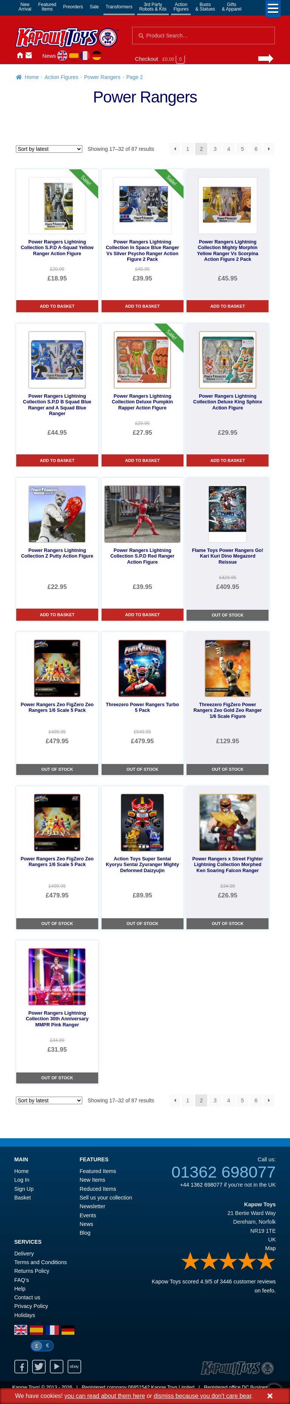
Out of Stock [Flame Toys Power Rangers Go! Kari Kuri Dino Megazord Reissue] (228, 615)
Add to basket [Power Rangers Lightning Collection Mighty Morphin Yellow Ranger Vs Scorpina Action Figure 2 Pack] (227, 306)
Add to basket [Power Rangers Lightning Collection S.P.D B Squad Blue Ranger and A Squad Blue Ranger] (57, 460)
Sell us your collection (106, 1198)
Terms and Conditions (40, 1262)
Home (19, 55)
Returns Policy (31, 1271)
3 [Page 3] (215, 149)
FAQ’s (21, 1280)
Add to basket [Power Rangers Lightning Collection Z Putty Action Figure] (57, 614)
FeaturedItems (47, 7)
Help (20, 1289)
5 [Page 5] (242, 149)
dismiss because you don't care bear (202, 1396)
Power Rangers (102, 77)
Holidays (24, 1315)
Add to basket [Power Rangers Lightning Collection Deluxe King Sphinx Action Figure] (227, 460)
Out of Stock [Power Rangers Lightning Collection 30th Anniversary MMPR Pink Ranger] (57, 1077)
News (49, 56)
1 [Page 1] (187, 149)
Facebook (21, 1366)
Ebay (74, 1366)
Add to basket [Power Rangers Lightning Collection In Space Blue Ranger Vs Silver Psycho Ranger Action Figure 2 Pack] (142, 306)
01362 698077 (223, 1172)
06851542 (139, 1387)
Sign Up (24, 1189)
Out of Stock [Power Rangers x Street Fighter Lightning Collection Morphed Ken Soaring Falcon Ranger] (228, 923)
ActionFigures (180, 7)
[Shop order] (49, 149)
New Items (92, 1180)
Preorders (73, 6)
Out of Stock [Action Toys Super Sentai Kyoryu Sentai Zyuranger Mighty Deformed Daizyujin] (142, 923)
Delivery (24, 1254)
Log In (21, 1180)
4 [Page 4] (228, 149)
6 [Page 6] (256, 149)
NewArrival (25, 7)
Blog (85, 1233)
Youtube (56, 1366)
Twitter (39, 1366)
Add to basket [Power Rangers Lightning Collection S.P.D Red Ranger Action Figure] (142, 614)
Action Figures (61, 77)
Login (37, 55)
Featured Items (98, 1171)
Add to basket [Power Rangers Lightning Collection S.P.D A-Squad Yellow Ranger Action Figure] (57, 306)
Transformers (119, 6)
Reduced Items (98, 1189)
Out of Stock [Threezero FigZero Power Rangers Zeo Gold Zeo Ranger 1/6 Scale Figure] (228, 769)
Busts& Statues (205, 7)
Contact (28, 55)
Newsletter (92, 1206)
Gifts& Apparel (231, 7)
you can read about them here (104, 1396)
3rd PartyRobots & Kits (153, 7)
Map (270, 1248)
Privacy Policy (31, 1306)
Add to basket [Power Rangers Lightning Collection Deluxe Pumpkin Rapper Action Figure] (142, 460)
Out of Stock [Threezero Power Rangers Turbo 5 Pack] (142, 769)
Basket (22, 1198)
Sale (94, 6)
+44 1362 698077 (201, 1185)
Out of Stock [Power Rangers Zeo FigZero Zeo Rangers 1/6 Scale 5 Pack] (57, 769)
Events (88, 1215)
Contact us (27, 1297)
